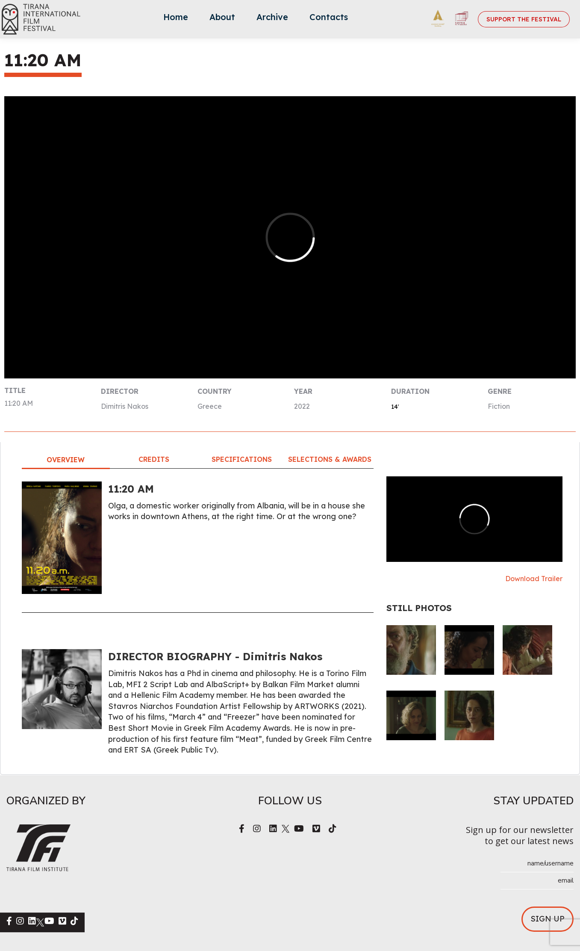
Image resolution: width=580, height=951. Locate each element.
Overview (66, 459)
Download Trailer (533, 578)
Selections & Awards (329, 459)
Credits (153, 459)
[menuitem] (176, 19)
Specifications (242, 459)
